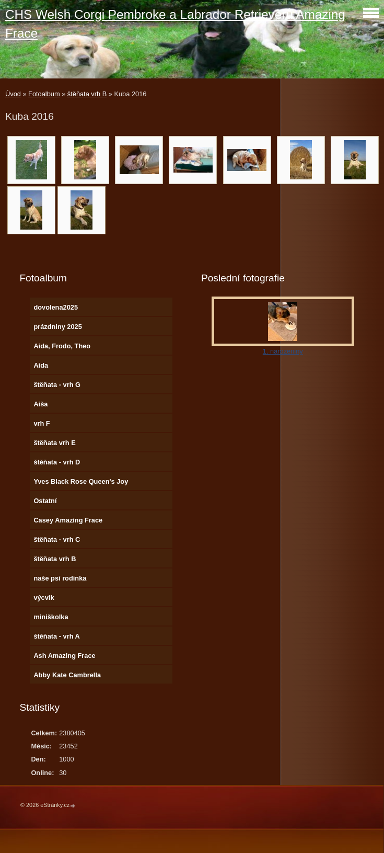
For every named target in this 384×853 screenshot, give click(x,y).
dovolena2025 (55, 307)
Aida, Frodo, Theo (61, 346)
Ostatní (44, 501)
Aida (40, 365)
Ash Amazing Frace (64, 655)
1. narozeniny (283, 351)
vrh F (41, 423)
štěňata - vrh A (56, 636)
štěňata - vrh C (56, 539)
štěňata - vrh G (56, 385)
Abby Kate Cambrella (67, 675)
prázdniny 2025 (57, 327)
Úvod (13, 94)
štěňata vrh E (54, 443)
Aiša (40, 404)
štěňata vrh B (87, 94)
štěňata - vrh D (56, 462)
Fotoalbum (44, 94)
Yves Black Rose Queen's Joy (80, 481)
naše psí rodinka (59, 578)
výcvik (43, 597)
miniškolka (50, 617)
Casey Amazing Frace (67, 520)
